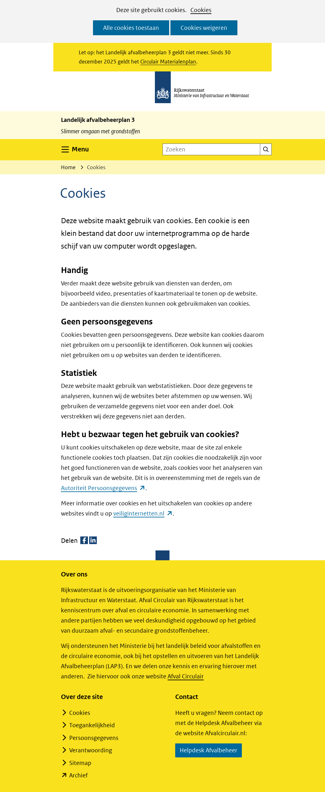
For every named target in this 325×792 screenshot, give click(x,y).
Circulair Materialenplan (168, 61)
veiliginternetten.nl (143, 513)
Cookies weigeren (204, 27)
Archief (78, 775)
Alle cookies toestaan (131, 27)
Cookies (200, 10)
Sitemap (80, 763)
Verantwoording (90, 750)
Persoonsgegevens (93, 738)
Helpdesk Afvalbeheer (211, 751)
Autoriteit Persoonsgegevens (103, 488)
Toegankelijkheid (92, 725)
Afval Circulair (186, 676)
